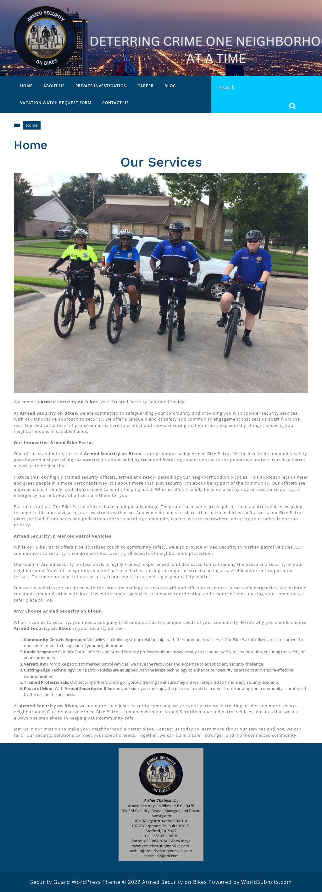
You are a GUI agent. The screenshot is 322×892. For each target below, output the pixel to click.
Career (145, 85)
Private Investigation (101, 85)
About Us (54, 85)
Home (26, 85)
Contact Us (115, 102)
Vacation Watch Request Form (56, 102)
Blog (170, 85)
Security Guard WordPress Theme (75, 882)
